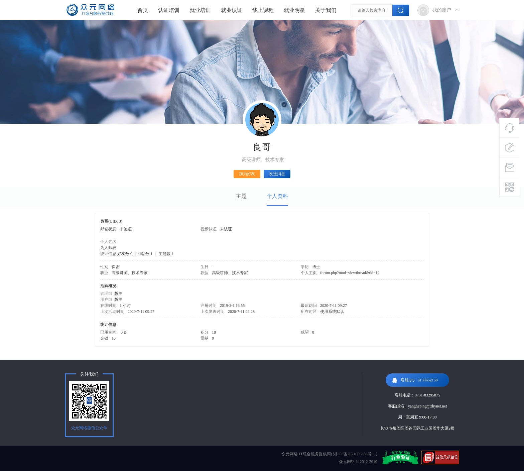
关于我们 (326, 10)
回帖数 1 (144, 253)
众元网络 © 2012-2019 (358, 461)
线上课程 (263, 10)
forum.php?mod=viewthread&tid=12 (350, 272)
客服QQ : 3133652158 (415, 380)
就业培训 (200, 10)
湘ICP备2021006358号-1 (354, 454)
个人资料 (277, 196)
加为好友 (247, 173)
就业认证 (231, 10)
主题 (241, 196)
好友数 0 (124, 253)
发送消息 (277, 173)
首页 (142, 10)
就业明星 (294, 10)
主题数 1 (166, 253)
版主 (118, 293)
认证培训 (168, 10)
